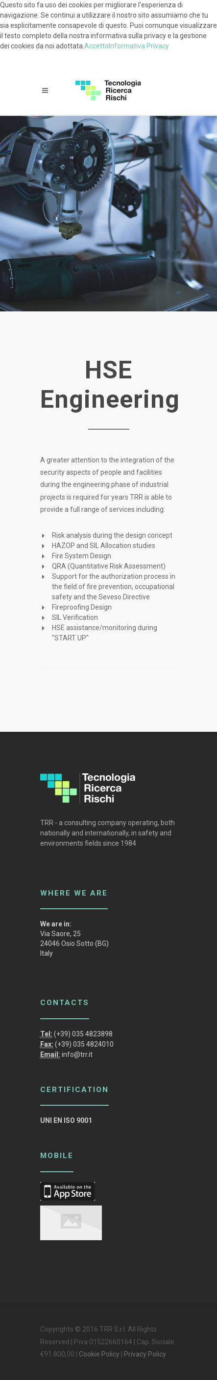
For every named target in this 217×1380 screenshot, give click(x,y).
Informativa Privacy (139, 46)
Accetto (96, 46)
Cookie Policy (99, 1354)
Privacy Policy (145, 1354)
